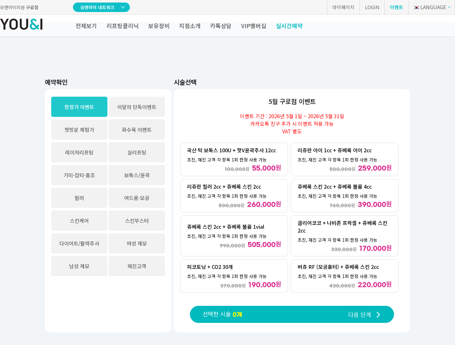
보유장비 (159, 25)
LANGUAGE (429, 7)
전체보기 (86, 25)
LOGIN (372, 7)
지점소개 (190, 25)
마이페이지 (343, 7)
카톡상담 (221, 25)
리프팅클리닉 (122, 25)
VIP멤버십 (253, 25)
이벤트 (396, 7)
